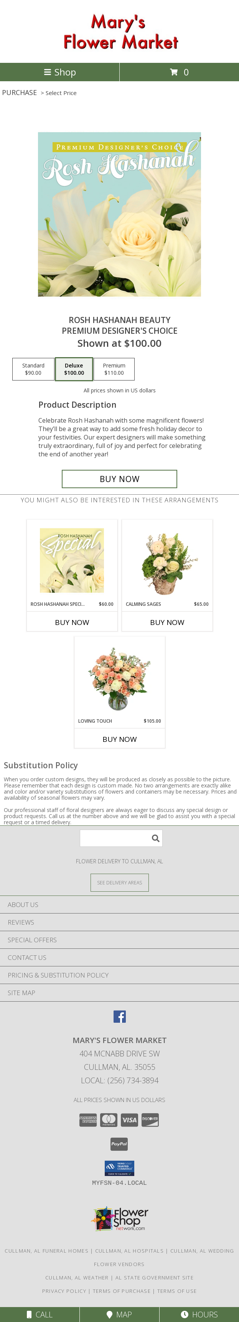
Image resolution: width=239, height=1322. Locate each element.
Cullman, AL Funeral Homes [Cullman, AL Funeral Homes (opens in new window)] (47, 1250)
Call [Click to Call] (40, 1314)
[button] (119, 1168)
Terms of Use (177, 1291)
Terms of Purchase (122, 1291)
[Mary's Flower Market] (119, 51)
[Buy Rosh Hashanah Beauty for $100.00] (120, 479)
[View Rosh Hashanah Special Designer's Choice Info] (72, 560)
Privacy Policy (64, 1291)
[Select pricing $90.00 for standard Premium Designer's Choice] (33, 369)
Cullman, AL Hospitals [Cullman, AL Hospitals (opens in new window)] (129, 1250)
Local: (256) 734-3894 (119, 1080)
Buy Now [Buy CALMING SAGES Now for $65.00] (167, 622)
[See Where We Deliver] (120, 882)
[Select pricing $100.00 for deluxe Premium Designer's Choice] (74, 369)
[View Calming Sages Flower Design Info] (167, 560)
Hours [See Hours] (199, 1314)
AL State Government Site (154, 1277)
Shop (60, 72)
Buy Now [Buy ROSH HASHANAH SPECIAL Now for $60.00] (72, 622)
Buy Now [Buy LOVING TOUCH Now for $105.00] (119, 739)
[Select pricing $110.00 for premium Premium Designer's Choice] (114, 369)
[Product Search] (121, 838)
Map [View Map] (119, 1314)
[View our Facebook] (120, 1020)
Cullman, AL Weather (77, 1277)
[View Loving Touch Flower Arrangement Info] (119, 677)
